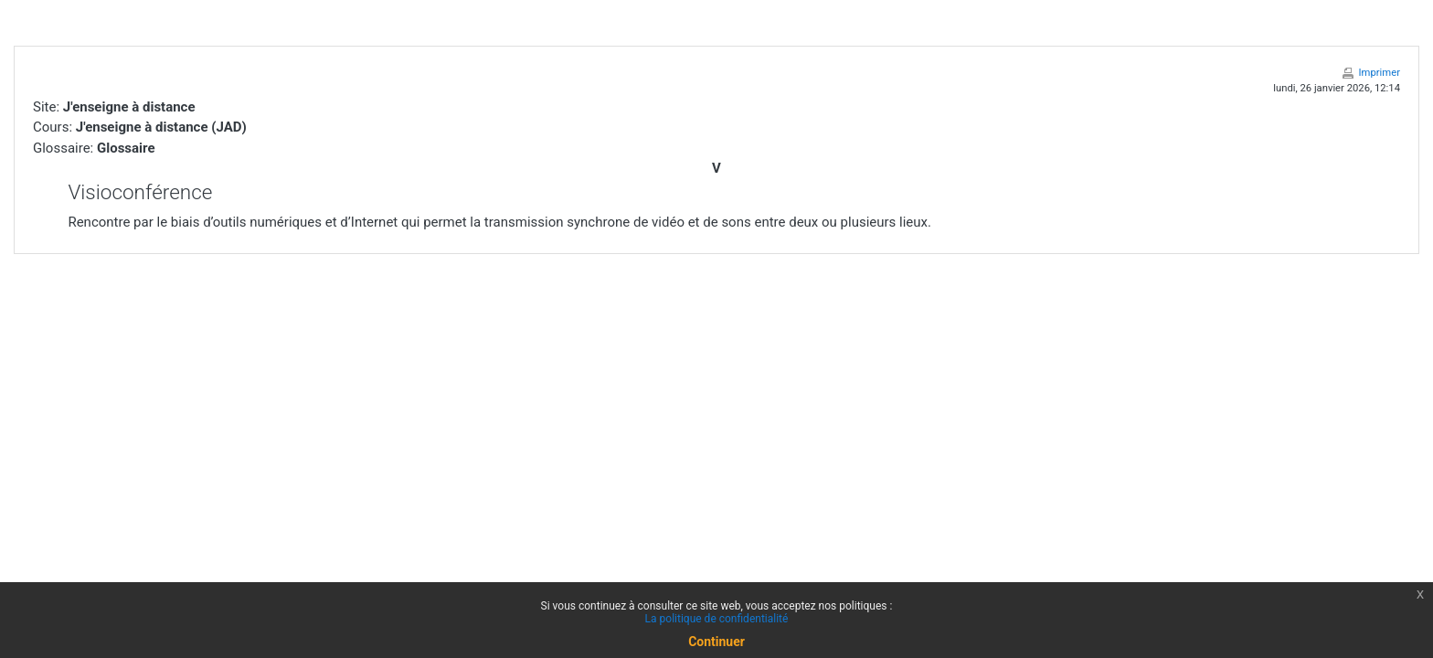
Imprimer (1379, 73)
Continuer (716, 641)
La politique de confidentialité (717, 618)
